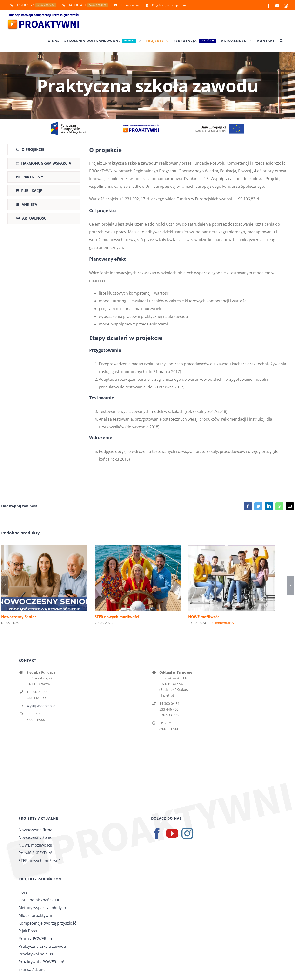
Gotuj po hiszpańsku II (39, 900)
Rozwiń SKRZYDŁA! (35, 853)
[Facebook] (157, 833)
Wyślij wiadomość (41, 706)
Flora (23, 892)
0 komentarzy (223, 623)
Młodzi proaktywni (35, 915)
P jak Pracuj (29, 931)
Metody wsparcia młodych (42, 907)
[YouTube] (172, 833)
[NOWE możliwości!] (231, 548)
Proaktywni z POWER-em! (41, 961)
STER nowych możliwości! (117, 616)
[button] (281, 41)
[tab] (43, 149)
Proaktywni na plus (36, 954)
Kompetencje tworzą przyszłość (47, 923)
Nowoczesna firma (35, 829)
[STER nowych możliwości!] (138, 548)
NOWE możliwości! (204, 616)
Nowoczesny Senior (18, 616)
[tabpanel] (188, 305)
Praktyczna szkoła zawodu (42, 946)
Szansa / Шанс (32, 969)
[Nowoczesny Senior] (44, 548)
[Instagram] (187, 833)
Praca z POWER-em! (36, 938)
